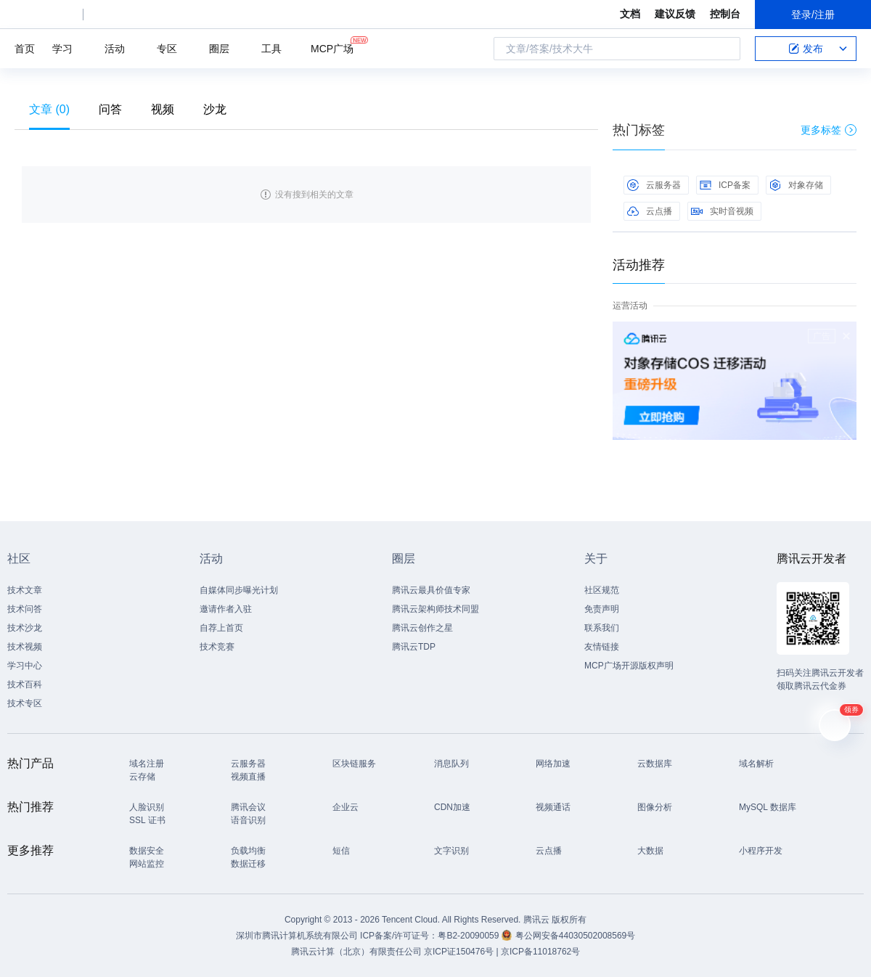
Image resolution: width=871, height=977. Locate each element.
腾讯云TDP (414, 647)
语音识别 (248, 820)
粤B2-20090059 (469, 936)
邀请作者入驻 (226, 609)
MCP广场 (332, 47)
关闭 (846, 336)
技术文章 (24, 590)
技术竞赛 (217, 647)
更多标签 (828, 130)
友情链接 (601, 647)
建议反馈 (675, 14)
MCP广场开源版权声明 (629, 666)
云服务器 (654, 185)
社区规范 (601, 590)
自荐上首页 (221, 628)
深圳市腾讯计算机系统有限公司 (297, 936)
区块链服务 (354, 764)
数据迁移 (248, 864)
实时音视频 (722, 211)
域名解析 (756, 764)
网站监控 (146, 864)
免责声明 (601, 609)
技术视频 (24, 647)
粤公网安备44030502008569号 (575, 936)
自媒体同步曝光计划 (239, 590)
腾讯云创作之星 (422, 628)
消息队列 (451, 764)
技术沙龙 (24, 628)
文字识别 (451, 851)
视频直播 (248, 777)
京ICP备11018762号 (540, 952)
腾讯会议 (248, 807)
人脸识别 (146, 807)
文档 (630, 14)
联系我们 (601, 628)
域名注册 (146, 764)
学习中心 (24, 666)
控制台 (725, 14)
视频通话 (553, 807)
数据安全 (146, 851)
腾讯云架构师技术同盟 (435, 609)
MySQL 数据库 (767, 807)
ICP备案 (725, 185)
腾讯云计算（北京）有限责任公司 (356, 952)
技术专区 (24, 703)
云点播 (649, 211)
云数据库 (654, 764)
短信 (341, 851)
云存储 (142, 777)
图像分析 (654, 807)
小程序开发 (760, 851)
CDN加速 (452, 807)
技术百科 (24, 684)
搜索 (725, 48)
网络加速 (553, 764)
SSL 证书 (147, 820)
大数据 (650, 851)
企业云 (345, 807)
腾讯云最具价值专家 (431, 590)
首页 (25, 48)
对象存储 (796, 185)
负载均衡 (248, 851)
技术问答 (24, 609)
